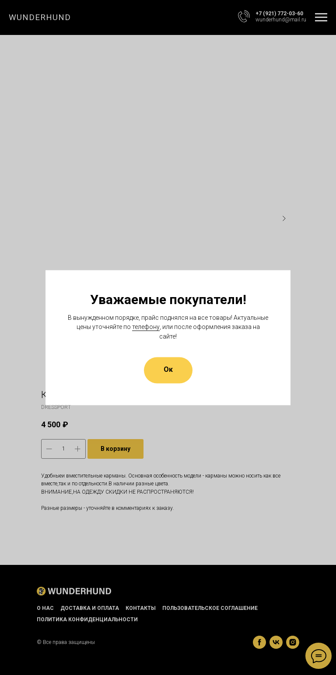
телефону (146, 327)
